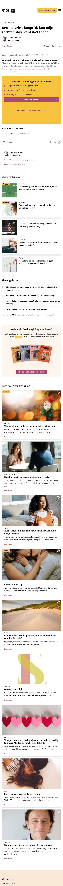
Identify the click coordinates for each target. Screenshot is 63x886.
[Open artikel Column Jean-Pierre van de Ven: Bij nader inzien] (31, 835)
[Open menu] (59, 10)
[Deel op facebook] (50, 142)
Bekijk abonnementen (47, 10)
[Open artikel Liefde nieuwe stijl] (31, 573)
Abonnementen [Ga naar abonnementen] (30, 99)
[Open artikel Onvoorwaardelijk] (31, 678)
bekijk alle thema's (25, 133)
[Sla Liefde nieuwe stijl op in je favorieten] (58, 551)
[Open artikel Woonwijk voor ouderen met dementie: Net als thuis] (31, 414)
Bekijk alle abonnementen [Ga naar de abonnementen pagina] (31, 372)
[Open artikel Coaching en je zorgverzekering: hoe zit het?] (31, 467)
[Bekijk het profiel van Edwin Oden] (11, 39)
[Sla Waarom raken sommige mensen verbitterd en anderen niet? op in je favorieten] (14, 240)
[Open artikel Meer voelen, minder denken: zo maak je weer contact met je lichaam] (31, 521)
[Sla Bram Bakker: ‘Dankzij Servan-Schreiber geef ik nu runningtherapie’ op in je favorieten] (58, 602)
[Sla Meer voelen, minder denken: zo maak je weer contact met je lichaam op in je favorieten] (58, 497)
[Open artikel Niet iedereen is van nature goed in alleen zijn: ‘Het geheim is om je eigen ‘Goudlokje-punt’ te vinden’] (30, 227)
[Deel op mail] (55, 142)
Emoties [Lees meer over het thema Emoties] (9, 133)
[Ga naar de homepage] (8, 11)
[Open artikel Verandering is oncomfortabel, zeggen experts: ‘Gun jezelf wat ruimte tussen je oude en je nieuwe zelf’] (30, 264)
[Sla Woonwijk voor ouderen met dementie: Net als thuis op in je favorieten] (58, 392)
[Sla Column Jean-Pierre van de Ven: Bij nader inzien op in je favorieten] (58, 811)
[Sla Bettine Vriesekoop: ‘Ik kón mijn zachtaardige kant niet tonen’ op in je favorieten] (8, 46)
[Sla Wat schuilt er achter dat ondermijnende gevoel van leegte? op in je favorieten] (14, 203)
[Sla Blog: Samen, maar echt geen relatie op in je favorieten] (58, 760)
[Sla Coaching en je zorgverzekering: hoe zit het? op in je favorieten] (58, 443)
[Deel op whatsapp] (59, 142)
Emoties (11, 23)
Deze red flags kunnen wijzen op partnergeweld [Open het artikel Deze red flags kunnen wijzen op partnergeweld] (26, 309)
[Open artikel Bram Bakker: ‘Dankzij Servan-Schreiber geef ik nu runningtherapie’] (31, 626)
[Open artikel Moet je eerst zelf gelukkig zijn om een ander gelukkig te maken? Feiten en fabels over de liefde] (31, 730)
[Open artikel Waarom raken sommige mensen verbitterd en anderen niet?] (30, 245)
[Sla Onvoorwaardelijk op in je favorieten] (58, 655)
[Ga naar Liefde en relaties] (9, 883)
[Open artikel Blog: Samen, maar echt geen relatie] (31, 782)
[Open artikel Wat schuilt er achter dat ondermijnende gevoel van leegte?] (30, 208)
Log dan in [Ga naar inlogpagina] (31, 111)
